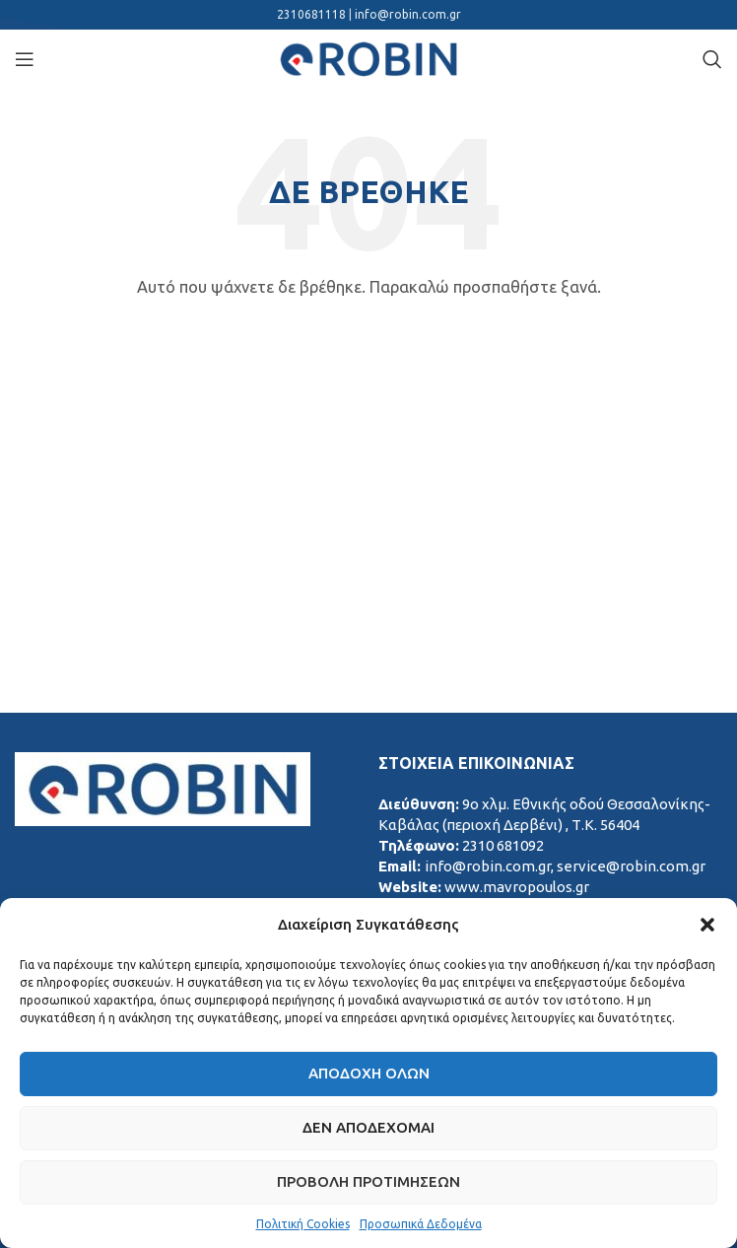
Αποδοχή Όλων (369, 1073)
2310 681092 (503, 845)
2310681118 (313, 14)
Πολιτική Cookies (303, 1223)
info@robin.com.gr (408, 14)
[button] (707, 925)
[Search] (712, 59)
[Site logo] (368, 57)
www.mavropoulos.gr (516, 886)
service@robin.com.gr (631, 866)
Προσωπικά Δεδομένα (421, 1223)
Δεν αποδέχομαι (368, 1127)
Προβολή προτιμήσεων (368, 1181)
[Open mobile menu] (24, 59)
